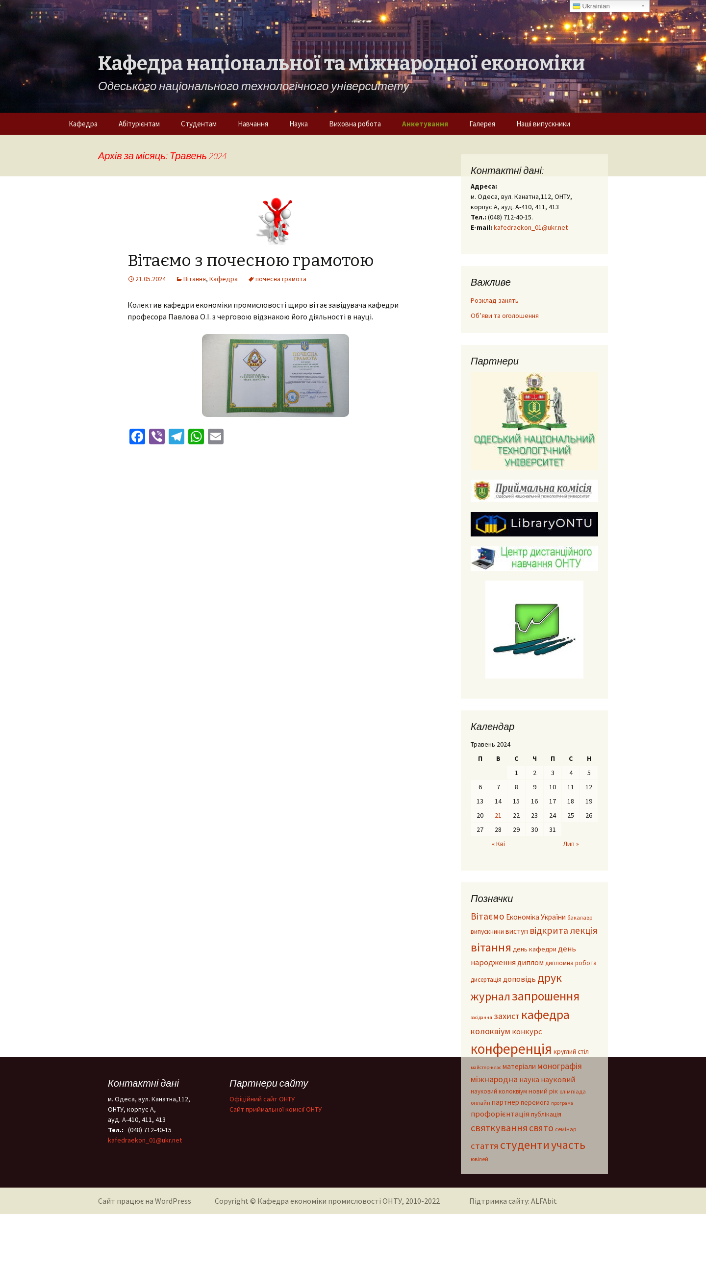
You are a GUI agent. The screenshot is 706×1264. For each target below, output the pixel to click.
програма (562, 1103)
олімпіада (572, 1091)
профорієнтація (500, 1114)
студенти (525, 1144)
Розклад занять (495, 300)
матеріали (519, 1066)
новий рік (543, 1091)
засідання (481, 1017)
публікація (546, 1114)
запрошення (546, 996)
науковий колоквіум (499, 1091)
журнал (490, 996)
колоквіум (490, 1031)
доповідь (519, 979)
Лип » (571, 843)
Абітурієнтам (139, 123)
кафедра (545, 1014)
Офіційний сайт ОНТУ (262, 1098)
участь (568, 1144)
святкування (499, 1127)
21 (498, 815)
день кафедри (534, 949)
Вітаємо (487, 916)
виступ (516, 931)
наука (529, 1079)
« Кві (498, 843)
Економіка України (536, 917)
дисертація (486, 979)
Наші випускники (543, 123)
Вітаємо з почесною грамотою (250, 260)
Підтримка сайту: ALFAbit (513, 1201)
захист (507, 1015)
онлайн (480, 1102)
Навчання (253, 123)
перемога (535, 1102)
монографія (559, 1065)
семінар (565, 1129)
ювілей (479, 1159)
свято (541, 1127)
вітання (491, 947)
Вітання (194, 278)
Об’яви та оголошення (505, 315)
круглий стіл (571, 1051)
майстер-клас (486, 1067)
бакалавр (579, 917)
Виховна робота (355, 123)
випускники (487, 931)
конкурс (527, 1031)
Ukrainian (591, 6)
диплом (530, 962)
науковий (558, 1079)
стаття (485, 1145)
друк (549, 978)
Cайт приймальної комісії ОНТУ (275, 1109)
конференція (511, 1049)
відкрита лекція (564, 930)
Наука (298, 123)
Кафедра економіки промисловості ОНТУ (329, 1201)
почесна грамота (280, 278)
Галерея (482, 123)
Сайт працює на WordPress (144, 1201)
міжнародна (494, 1079)
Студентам (199, 123)
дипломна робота (571, 963)
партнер (505, 1102)
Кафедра (83, 123)
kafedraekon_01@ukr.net (531, 227)
